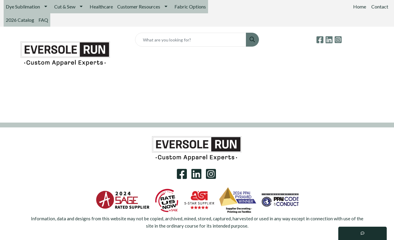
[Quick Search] (191, 40)
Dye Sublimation (23, 6)
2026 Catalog (20, 20)
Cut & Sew (64, 6)
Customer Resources (138, 6)
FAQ (43, 20)
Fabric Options (190, 6)
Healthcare (101, 6)
